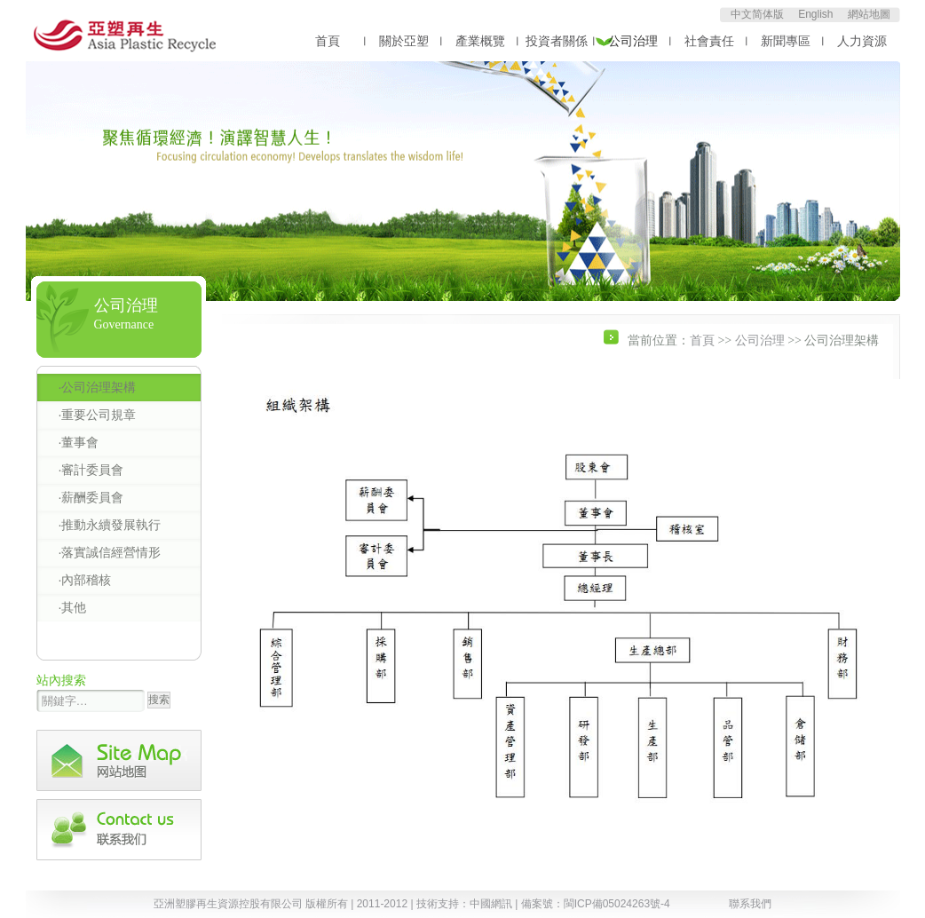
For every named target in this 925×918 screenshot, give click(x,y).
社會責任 (709, 41)
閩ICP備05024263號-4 (617, 904)
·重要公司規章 (98, 415)
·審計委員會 (91, 470)
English (815, 14)
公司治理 (633, 41)
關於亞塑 (404, 41)
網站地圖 (869, 14)
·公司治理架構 (98, 387)
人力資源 (862, 41)
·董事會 (79, 442)
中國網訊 (491, 904)
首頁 (327, 41)
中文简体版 (757, 14)
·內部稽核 (85, 580)
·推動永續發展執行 (110, 525)
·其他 (73, 607)
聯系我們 (750, 904)
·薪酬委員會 (91, 497)
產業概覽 (480, 41)
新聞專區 (785, 41)
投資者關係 (557, 41)
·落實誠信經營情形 (110, 552)
